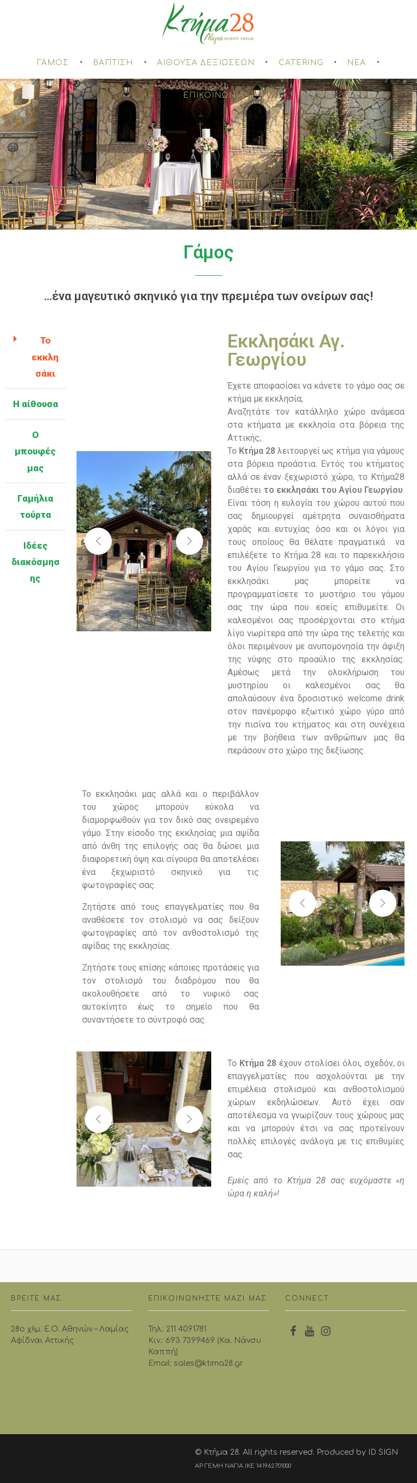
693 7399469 (190, 1340)
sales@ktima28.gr (208, 1363)
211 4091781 (186, 1329)
